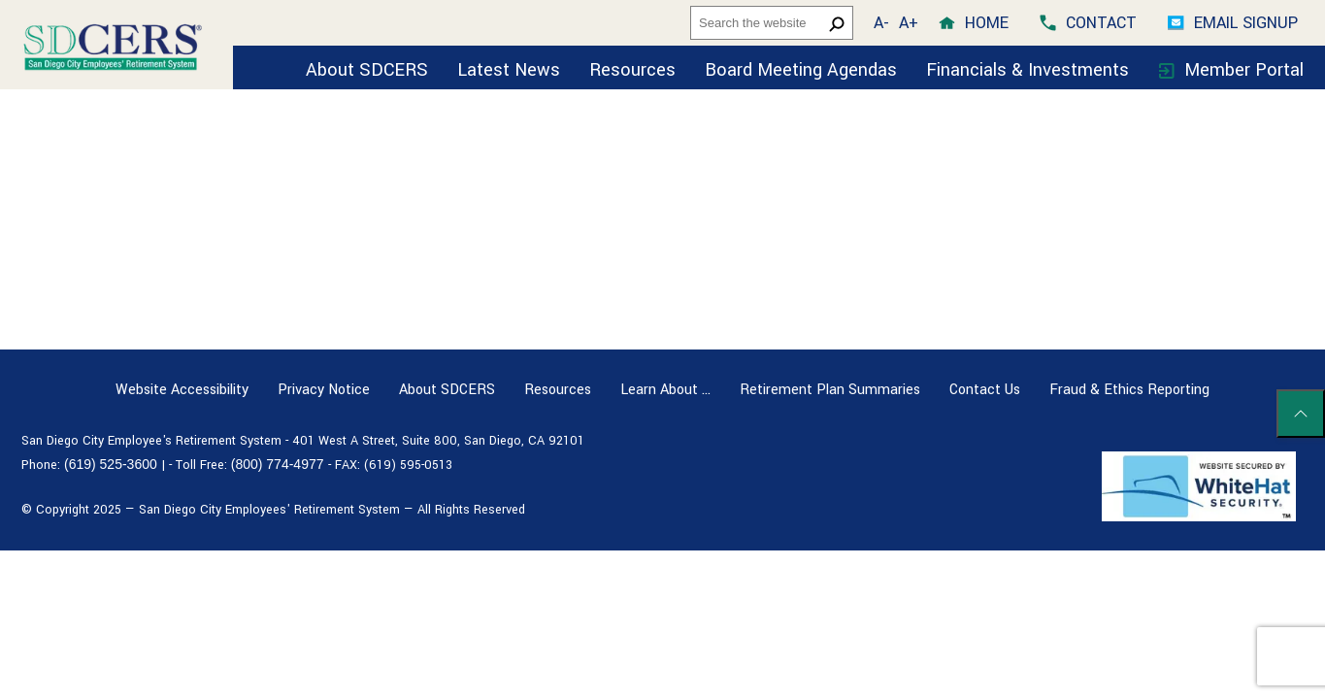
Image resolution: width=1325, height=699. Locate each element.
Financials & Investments (1030, 70)
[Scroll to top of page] (1300, 413)
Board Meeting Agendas (801, 70)
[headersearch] (771, 23)
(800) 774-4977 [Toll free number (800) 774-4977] (277, 464)
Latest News (508, 70)
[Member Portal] (1230, 67)
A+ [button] (908, 23)
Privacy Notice (324, 390)
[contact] (1088, 23)
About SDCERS (367, 70)
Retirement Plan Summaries (830, 390)
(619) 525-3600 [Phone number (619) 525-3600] (110, 464)
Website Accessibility (182, 390)
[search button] (836, 23)
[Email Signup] (1232, 23)
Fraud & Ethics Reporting (1129, 390)
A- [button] (881, 23)
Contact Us (984, 390)
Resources (632, 70)
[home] (973, 23)
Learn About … (665, 390)
